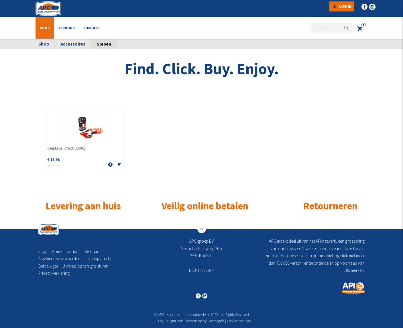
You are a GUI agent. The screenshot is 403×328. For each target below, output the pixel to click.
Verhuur (66, 27)
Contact (91, 27)
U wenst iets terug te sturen (85, 266)
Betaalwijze (48, 266)
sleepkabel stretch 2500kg (66, 148)
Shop (45, 27)
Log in (345, 6)
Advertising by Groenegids (204, 321)
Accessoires (72, 44)
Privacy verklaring (54, 273)
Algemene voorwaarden (59, 258)
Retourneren (330, 206)
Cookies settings (239, 321)
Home (57, 251)
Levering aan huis (99, 258)
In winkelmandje (119, 165)
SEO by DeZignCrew (167, 321)
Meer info (110, 165)
